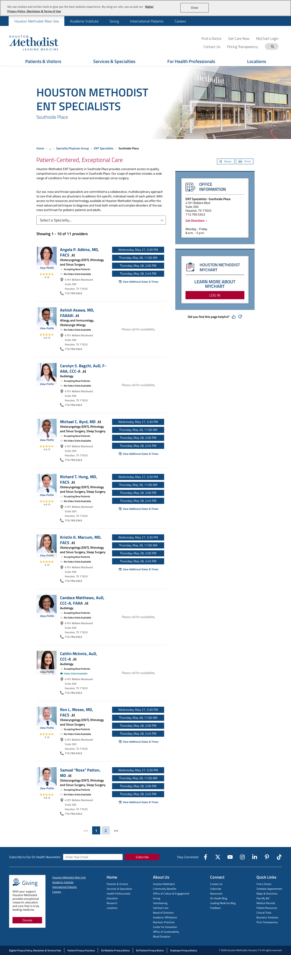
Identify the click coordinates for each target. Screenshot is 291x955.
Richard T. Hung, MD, (78, 479)
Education (112, 898)
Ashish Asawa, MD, (77, 313)
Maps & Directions (267, 893)
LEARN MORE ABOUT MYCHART (215, 284)
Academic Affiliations (165, 917)
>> (116, 830)
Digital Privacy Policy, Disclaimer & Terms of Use (35, 950)
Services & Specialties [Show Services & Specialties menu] (114, 61)
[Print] (244, 161)
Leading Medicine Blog (223, 903)
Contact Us (216, 884)
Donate (27, 920)
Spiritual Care (160, 908)
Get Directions (196, 220)
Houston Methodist (164, 884)
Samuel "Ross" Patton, (80, 773)
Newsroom (216, 893)
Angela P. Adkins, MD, (79, 252)
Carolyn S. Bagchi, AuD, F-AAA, (83, 368)
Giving (114, 21)
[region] (145, 8)
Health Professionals (118, 893)
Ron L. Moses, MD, (76, 712)
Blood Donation (161, 936)
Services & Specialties (119, 889)
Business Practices (164, 922)
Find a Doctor (211, 38)
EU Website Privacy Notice (115, 950)
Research (112, 903)
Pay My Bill (262, 898)
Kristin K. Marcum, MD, (80, 540)
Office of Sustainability (166, 932)
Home (40, 148)
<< (85, 830)
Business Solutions (267, 917)
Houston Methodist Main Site (36, 21)
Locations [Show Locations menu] (256, 61)
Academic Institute (84, 21)
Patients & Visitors (117, 884)
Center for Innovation (165, 927)
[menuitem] (36, 21)
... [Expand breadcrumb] (50, 148)
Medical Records (265, 903)
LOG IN (214, 295)
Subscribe (142, 856)
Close (194, 7)
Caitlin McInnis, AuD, (78, 656)
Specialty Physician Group (72, 148)
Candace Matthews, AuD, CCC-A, (82, 600)
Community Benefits (164, 889)
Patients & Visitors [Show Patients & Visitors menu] (43, 61)
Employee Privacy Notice (183, 950)
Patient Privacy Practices (81, 950)
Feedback (215, 908)
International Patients (146, 21)
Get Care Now (238, 38)
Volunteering (160, 903)
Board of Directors (163, 912)
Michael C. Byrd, (80, 421)
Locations (112, 908)
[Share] (226, 161)
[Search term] (272, 46)
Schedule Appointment (269, 889)
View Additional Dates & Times (138, 281)
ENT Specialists (103, 148)
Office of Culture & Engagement (171, 893)
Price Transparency (267, 922)
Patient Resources (266, 908)
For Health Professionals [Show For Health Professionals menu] (191, 61)
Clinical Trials (263, 912)
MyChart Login (267, 38)
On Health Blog (218, 898)
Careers (180, 21)
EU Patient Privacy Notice (150, 950)
